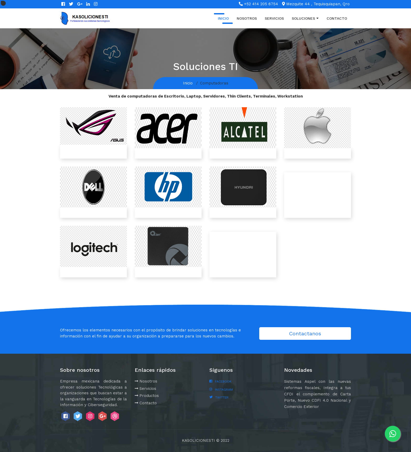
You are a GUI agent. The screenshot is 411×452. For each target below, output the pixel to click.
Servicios (274, 18)
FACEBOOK (223, 381)
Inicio (223, 18)
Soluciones (305, 18)
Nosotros (247, 18)
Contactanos (305, 333)
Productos (147, 395)
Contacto (337, 18)
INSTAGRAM (224, 389)
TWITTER (222, 397)
